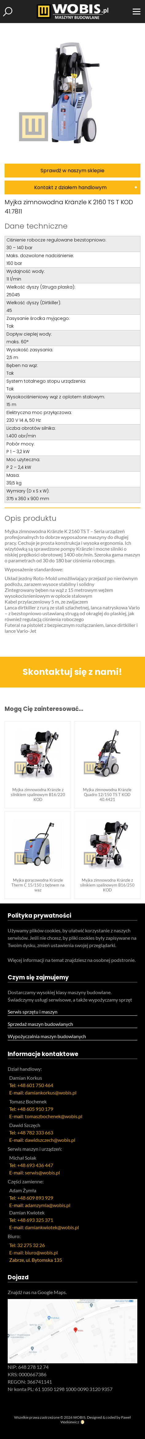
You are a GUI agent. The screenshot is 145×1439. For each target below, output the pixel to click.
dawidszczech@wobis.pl (50, 1140)
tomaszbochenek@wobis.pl (53, 1116)
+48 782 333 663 (35, 1132)
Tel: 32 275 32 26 (27, 1245)
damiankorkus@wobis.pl (50, 1092)
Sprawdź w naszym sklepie (72, 170)
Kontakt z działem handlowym (70, 187)
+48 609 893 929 (35, 1198)
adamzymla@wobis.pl (47, 1205)
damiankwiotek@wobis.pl (52, 1227)
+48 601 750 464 (35, 1085)
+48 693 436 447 (35, 1165)
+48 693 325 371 (35, 1220)
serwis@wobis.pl (42, 1172)
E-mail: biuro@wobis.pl (33, 1252)
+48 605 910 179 (35, 1109)
